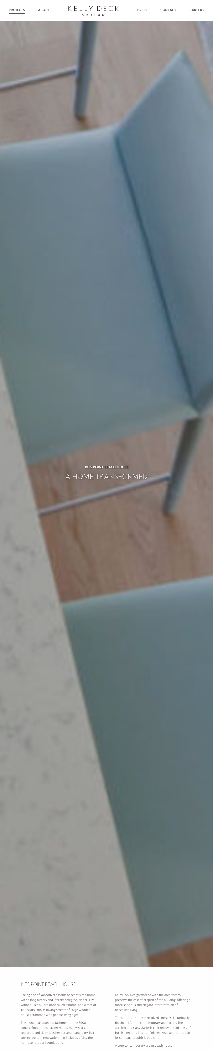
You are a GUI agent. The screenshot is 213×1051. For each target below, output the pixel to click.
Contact (168, 10)
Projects (17, 10)
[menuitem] (17, 11)
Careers (196, 10)
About (44, 10)
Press (142, 10)
